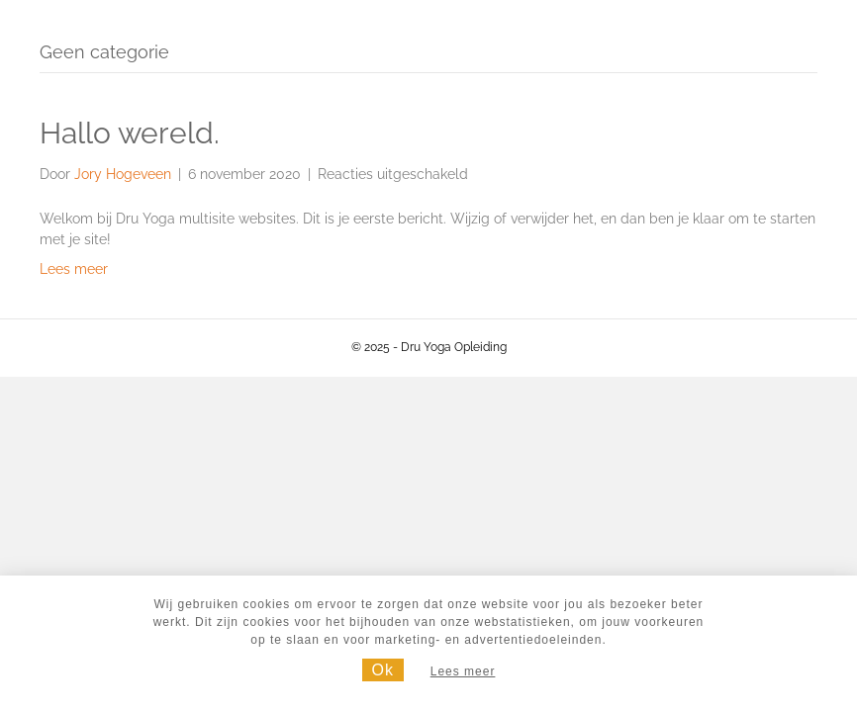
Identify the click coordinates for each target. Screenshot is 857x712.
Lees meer (74, 269)
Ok (383, 670)
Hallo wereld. (130, 133)
